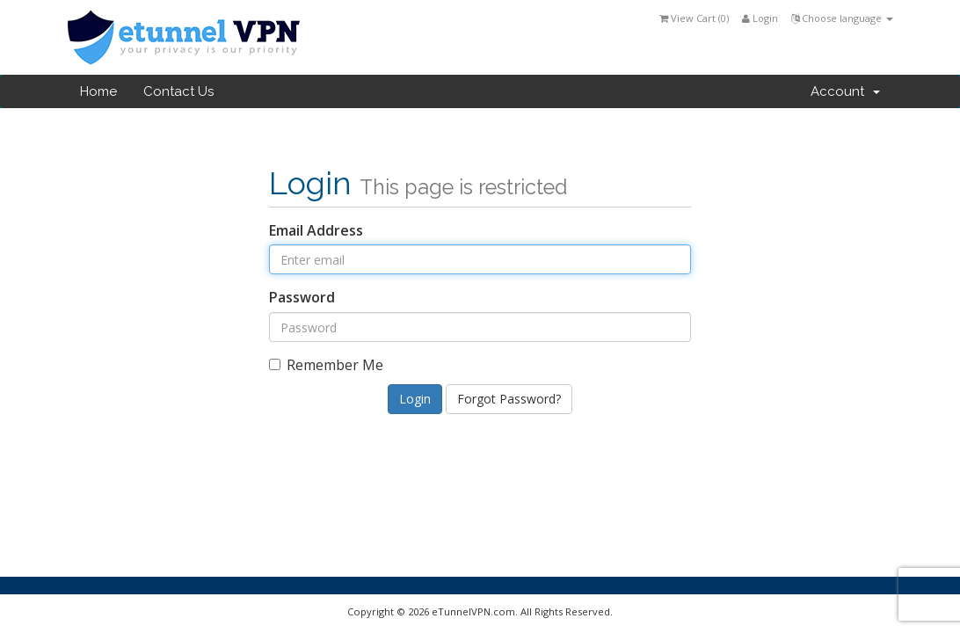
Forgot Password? (509, 398)
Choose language (842, 18)
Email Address (316, 230)
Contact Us (178, 91)
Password (302, 297)
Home (98, 91)
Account (845, 91)
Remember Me (326, 365)
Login (760, 18)
